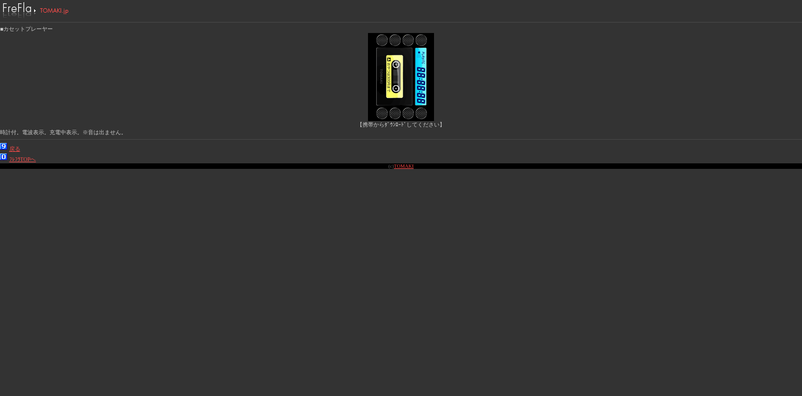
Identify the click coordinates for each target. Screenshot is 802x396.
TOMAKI (404, 166)
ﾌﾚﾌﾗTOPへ (22, 159)
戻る (14, 149)
